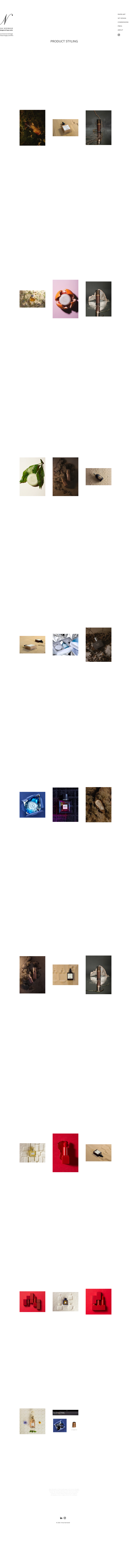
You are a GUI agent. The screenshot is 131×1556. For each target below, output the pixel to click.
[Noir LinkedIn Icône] (61, 1518)
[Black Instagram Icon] (118, 34)
